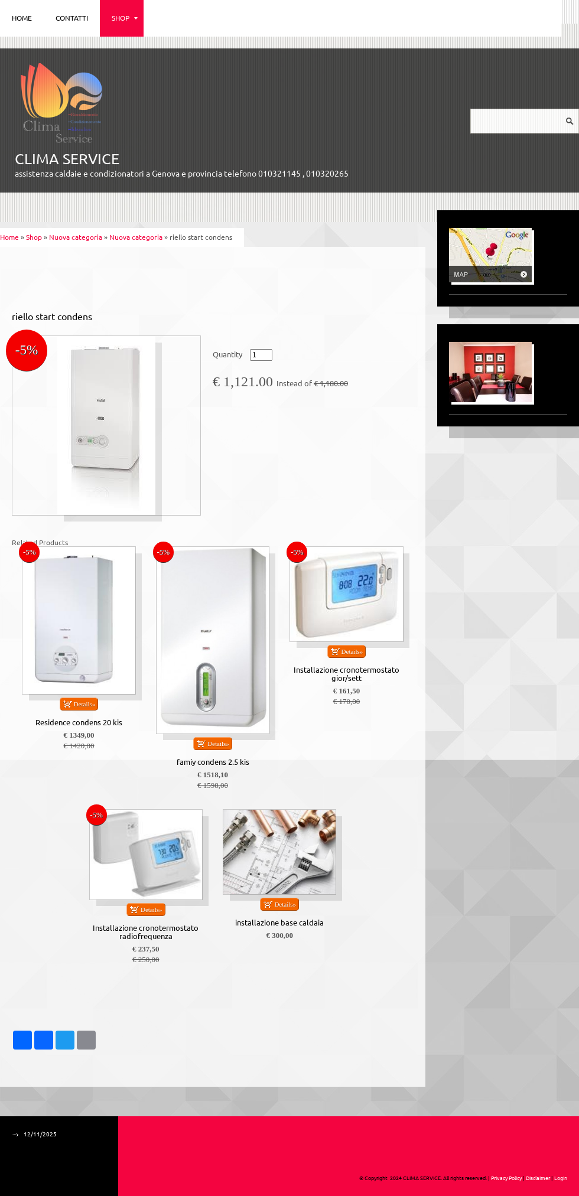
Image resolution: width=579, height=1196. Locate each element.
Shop (125, 18)
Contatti (72, 18)
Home (22, 18)
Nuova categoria (75, 237)
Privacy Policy (506, 1178)
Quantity (227, 355)
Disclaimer (538, 1178)
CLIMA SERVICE (67, 159)
